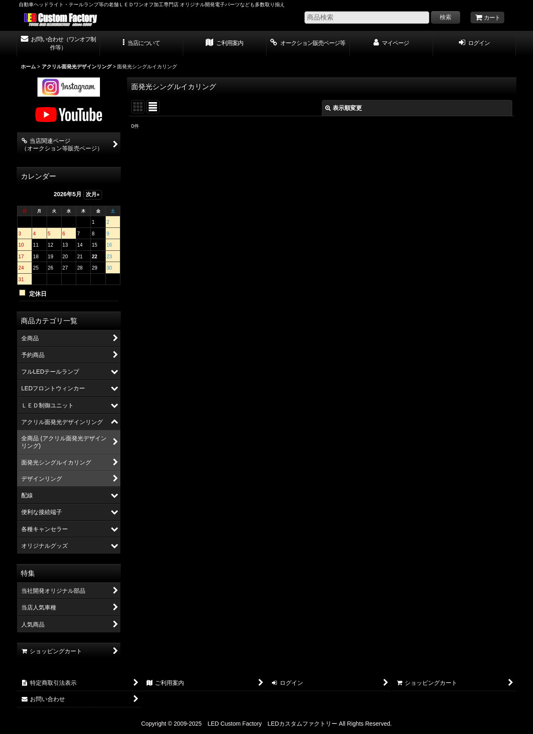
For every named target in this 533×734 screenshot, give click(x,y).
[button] (141, 44)
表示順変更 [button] (343, 108)
